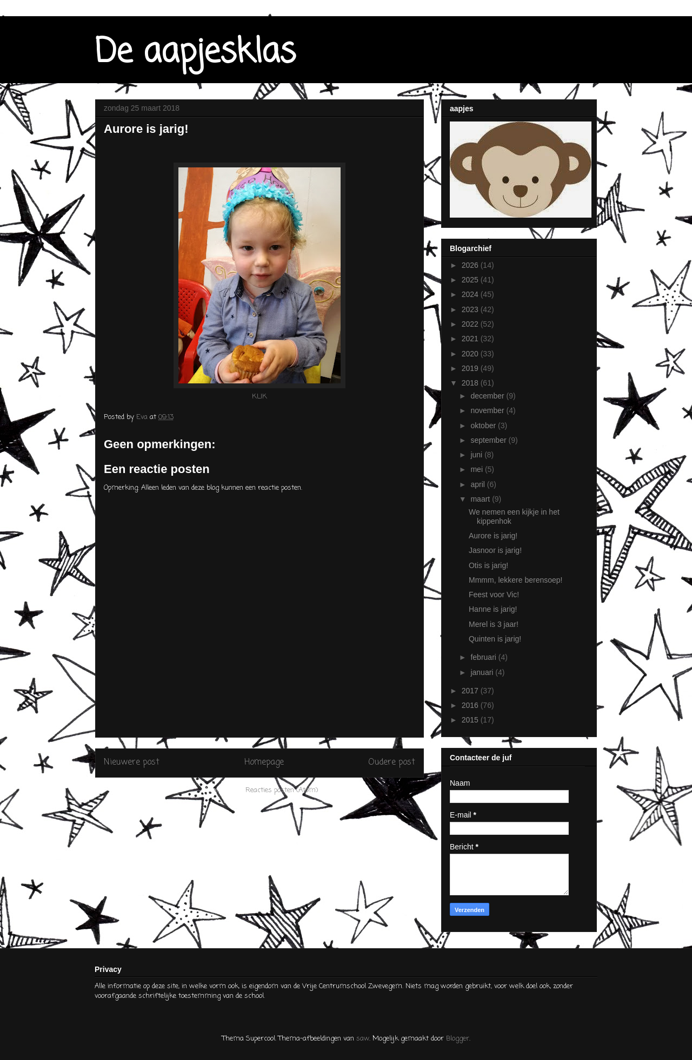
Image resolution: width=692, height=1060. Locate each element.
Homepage (264, 762)
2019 (471, 368)
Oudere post (391, 762)
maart (481, 499)
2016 (471, 705)
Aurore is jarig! (493, 535)
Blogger (457, 1039)
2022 (471, 324)
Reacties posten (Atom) (281, 790)
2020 (471, 353)
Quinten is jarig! (495, 638)
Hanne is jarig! (493, 609)
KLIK (259, 396)
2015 (471, 719)
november (488, 410)
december (488, 395)
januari (482, 672)
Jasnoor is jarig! (495, 550)
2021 (471, 338)
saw (362, 1039)
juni (477, 454)
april (478, 484)
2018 (471, 383)
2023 (471, 309)
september (489, 440)
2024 (471, 294)
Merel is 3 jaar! (493, 624)
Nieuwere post (131, 762)
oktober (484, 425)
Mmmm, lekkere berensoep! (516, 580)
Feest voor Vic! (494, 594)
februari (484, 657)
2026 (471, 265)
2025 (471, 279)
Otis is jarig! (488, 565)
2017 (471, 690)
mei (477, 469)
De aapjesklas (195, 52)
